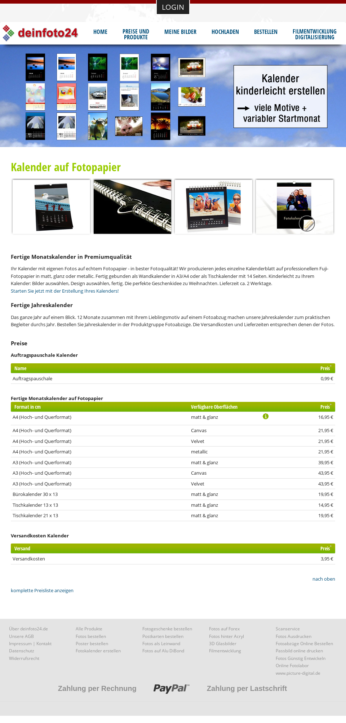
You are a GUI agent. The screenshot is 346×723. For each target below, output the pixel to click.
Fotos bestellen (91, 636)
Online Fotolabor (292, 665)
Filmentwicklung (225, 650)
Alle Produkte (89, 628)
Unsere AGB (21, 636)
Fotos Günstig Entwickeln (300, 658)
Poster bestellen (92, 643)
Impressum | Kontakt (30, 643)
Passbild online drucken (299, 650)
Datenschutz (21, 650)
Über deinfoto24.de (28, 628)
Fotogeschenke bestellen (167, 628)
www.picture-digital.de (298, 673)
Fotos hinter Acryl (226, 636)
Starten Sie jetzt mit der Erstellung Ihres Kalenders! (65, 291)
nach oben (323, 579)
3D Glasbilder (222, 643)
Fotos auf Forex (224, 628)
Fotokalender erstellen (98, 650)
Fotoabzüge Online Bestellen (304, 643)
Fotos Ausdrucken (293, 636)
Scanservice (288, 628)
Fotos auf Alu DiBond (163, 650)
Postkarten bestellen (162, 636)
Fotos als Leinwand (161, 643)
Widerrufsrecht (24, 658)
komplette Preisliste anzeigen (42, 590)
